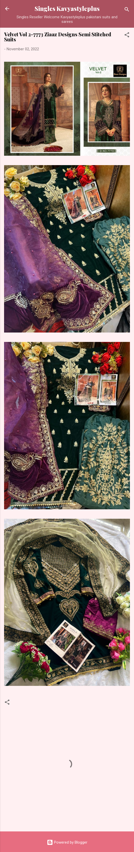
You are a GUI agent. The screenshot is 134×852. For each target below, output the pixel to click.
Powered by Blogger (67, 842)
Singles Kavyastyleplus (67, 8)
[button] (127, 36)
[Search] (127, 10)
